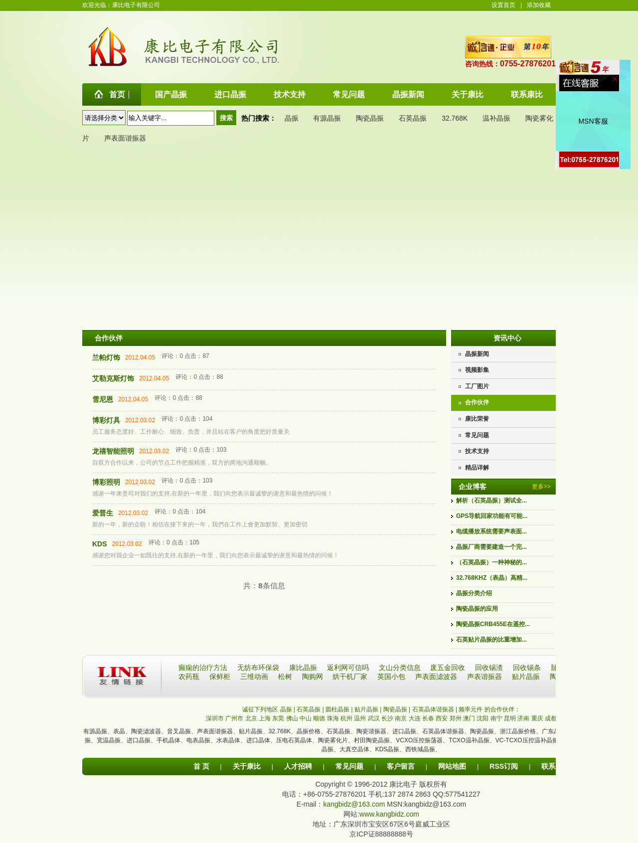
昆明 (510, 718)
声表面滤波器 (437, 676)
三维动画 (255, 676)
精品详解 (477, 467)
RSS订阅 (503, 766)
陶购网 (313, 676)
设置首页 (503, 4)
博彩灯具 (106, 420)
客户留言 (401, 766)
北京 (251, 718)
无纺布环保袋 (259, 668)
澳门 (469, 718)
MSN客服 (593, 121)
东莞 (278, 718)
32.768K (455, 118)
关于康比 (247, 766)
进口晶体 (258, 740)
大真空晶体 (354, 749)
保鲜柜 (220, 676)
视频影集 (477, 369)
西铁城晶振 (420, 749)
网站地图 (452, 766)
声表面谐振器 (125, 138)
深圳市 (215, 718)
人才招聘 (298, 766)
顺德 (319, 718)
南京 (401, 718)
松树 (286, 676)
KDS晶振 (387, 749)
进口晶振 (404, 731)
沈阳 (482, 718)
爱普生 (102, 513)
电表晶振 (198, 740)
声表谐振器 (485, 676)
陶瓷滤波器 (146, 731)
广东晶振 (554, 731)
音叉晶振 (179, 731)
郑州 (456, 718)
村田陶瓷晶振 (372, 740)
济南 (523, 718)
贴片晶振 (527, 676)
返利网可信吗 (349, 668)
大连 (415, 718)
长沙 (387, 718)
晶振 (292, 118)
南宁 (496, 718)
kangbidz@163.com (354, 804)
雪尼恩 (102, 399)
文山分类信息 (401, 668)
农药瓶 (189, 676)
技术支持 (477, 451)
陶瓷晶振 (370, 118)
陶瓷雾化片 (333, 740)
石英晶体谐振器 (443, 731)
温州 (360, 718)
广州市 (234, 718)
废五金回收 (448, 668)
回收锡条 (528, 668)
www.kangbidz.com (389, 814)
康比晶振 (304, 668)
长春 (428, 718)
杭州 (346, 718)
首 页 (201, 766)
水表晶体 (228, 740)
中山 (306, 718)
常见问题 (477, 435)
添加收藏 (539, 4)
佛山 (292, 718)
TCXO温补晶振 (469, 740)
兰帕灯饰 (106, 357)
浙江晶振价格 (518, 731)
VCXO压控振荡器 (419, 740)
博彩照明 (106, 482)
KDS (99, 544)
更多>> (541, 486)
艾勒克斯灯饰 (113, 378)
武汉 (374, 718)
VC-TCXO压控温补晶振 (526, 740)
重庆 (537, 718)
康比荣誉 (477, 418)
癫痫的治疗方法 (203, 668)
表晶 (119, 731)
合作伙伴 (477, 402)
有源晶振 (327, 118)
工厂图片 (477, 386)
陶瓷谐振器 (371, 731)
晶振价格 (308, 731)
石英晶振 (413, 118)
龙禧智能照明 (113, 451)
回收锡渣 (490, 668)
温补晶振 (496, 118)
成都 (551, 718)
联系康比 (555, 766)
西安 (442, 718)
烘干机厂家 (350, 676)
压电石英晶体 (294, 740)
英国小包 (392, 676)
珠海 (333, 718)
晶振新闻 (477, 353)
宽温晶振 (109, 740)
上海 (265, 718)
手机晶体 (168, 740)
